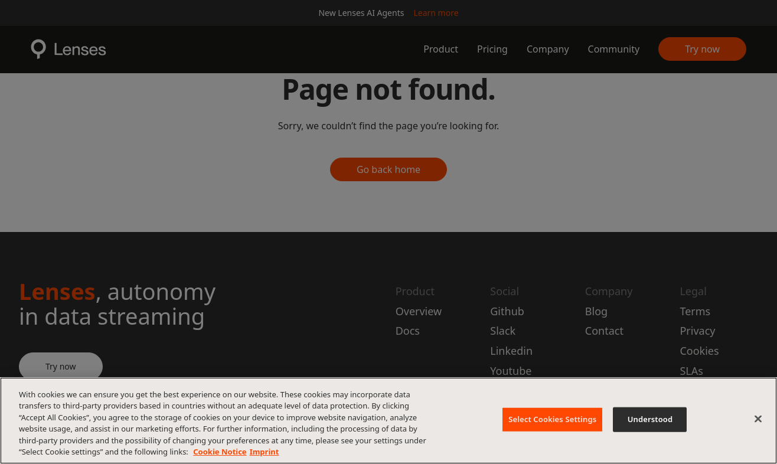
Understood (650, 419)
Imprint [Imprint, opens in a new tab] (264, 451)
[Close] (758, 419)
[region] (388, 420)
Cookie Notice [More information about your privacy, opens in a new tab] (219, 451)
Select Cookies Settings (552, 419)
